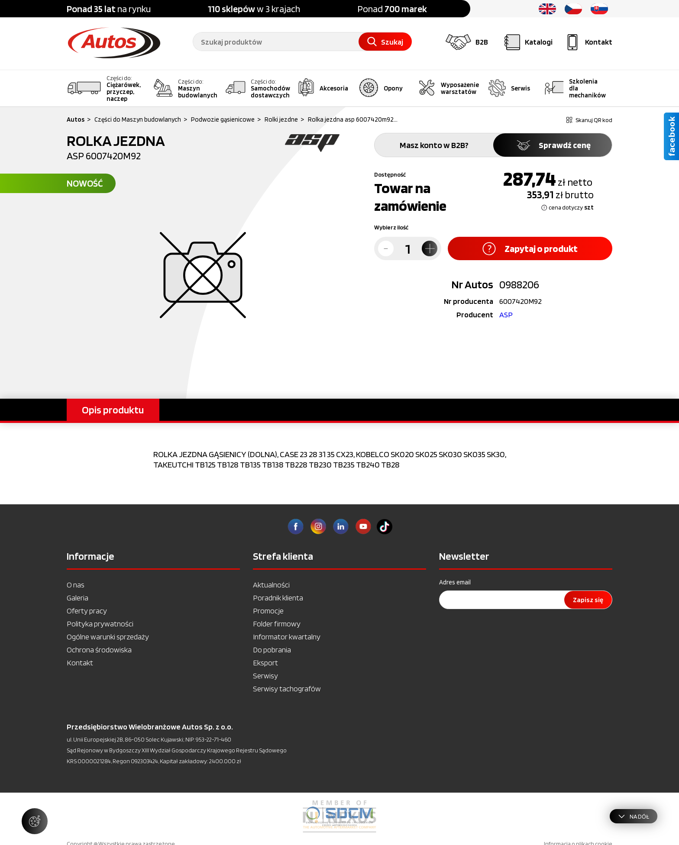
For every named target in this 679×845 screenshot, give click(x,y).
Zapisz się (588, 600)
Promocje (268, 610)
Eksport (265, 662)
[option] (339, 816)
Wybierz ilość (391, 227)
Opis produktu (113, 409)
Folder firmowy (277, 623)
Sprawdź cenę (553, 145)
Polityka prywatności (100, 623)
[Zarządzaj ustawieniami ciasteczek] (35, 821)
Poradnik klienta (278, 597)
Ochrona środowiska (99, 649)
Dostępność (390, 174)
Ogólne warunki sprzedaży (108, 636)
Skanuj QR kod (589, 119)
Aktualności (271, 584)
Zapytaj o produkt (530, 248)
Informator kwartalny (286, 636)
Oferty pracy (87, 610)
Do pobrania (272, 649)
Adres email (455, 582)
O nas (75, 584)
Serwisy (265, 675)
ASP (506, 314)
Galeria (77, 597)
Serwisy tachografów (287, 688)
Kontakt (80, 662)
